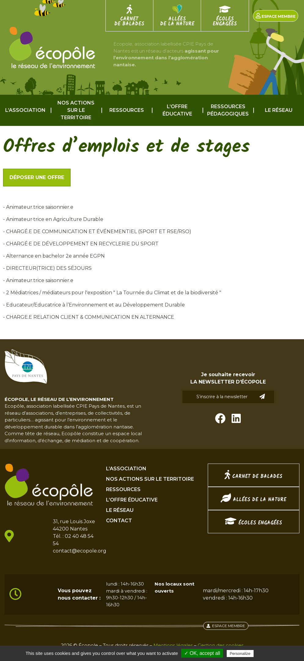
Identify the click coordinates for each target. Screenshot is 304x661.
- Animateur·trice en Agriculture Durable (53, 219)
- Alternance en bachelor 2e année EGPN (54, 256)
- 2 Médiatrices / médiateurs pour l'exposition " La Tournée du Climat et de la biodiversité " (112, 293)
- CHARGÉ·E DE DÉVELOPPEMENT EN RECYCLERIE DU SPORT (81, 244)
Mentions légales (173, 645)
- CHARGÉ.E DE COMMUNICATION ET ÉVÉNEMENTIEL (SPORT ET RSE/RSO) (97, 231)
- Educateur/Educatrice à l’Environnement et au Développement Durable (94, 305)
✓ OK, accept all (202, 653)
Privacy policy (270, 653)
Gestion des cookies (221, 645)
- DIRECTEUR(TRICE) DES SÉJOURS (47, 268)
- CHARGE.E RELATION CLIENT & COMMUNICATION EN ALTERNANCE (88, 317)
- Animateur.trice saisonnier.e (38, 207)
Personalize (240, 653)
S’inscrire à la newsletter (230, 396)
